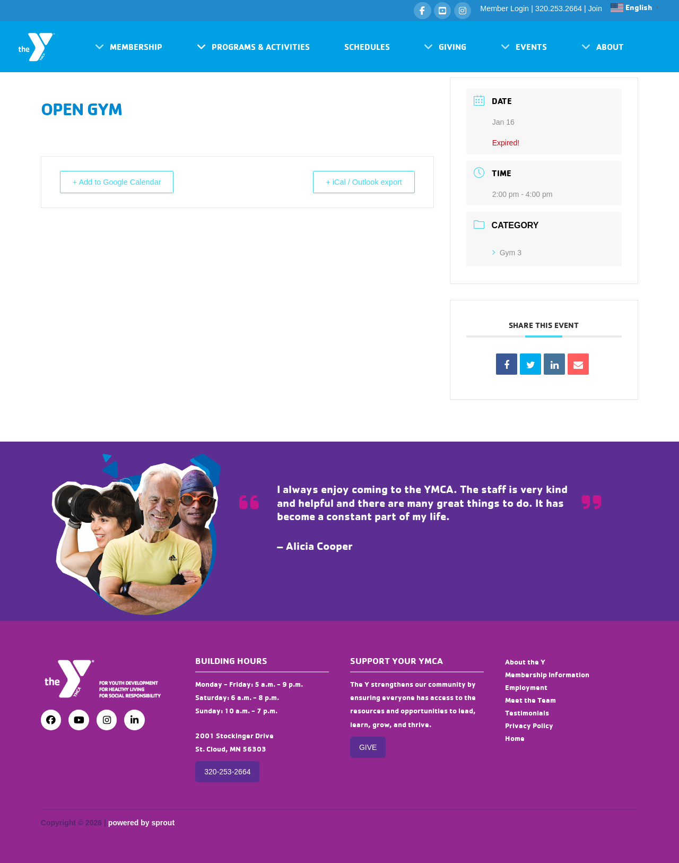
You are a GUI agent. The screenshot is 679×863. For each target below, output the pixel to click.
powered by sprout (141, 822)
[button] (128, 47)
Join (595, 8)
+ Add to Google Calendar (121, 182)
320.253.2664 (558, 8)
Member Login (504, 8)
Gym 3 (506, 252)
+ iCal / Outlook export (359, 182)
